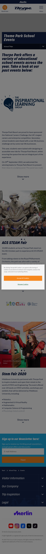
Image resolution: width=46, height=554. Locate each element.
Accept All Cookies (23, 278)
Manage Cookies (23, 284)
